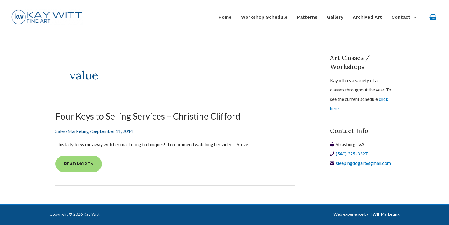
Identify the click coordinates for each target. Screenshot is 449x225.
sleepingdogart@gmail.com (363, 163)
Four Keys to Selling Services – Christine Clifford (147, 116)
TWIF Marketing (385, 214)
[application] (413, 17)
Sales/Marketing (72, 131)
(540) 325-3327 (352, 153)
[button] (404, 17)
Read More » (78, 166)
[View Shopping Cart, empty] (433, 17)
